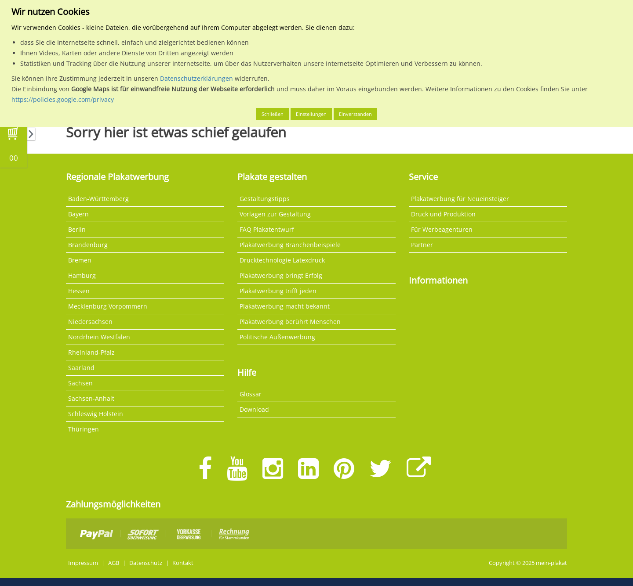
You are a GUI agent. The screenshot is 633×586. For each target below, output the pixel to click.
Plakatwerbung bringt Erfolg (281, 275)
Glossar (251, 394)
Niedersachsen (90, 321)
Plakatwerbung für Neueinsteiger (460, 198)
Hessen (79, 291)
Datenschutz (145, 563)
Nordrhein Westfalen (99, 337)
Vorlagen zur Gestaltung (275, 214)
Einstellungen (311, 114)
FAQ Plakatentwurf (267, 229)
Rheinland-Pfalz (91, 352)
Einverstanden (355, 114)
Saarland (81, 367)
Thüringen (83, 429)
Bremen (79, 260)
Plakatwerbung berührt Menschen (290, 321)
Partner (422, 245)
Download (254, 409)
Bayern (78, 214)
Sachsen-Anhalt (91, 398)
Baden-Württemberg (98, 198)
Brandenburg (88, 245)
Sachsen (80, 383)
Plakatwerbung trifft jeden (278, 291)
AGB (113, 563)
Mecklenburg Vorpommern (107, 306)
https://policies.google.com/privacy (62, 99)
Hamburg (82, 275)
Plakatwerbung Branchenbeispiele (290, 245)
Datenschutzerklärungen (196, 78)
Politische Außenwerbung (277, 337)
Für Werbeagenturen (442, 229)
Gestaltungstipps (265, 198)
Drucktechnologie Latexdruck (282, 260)
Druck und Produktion (443, 214)
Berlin (77, 229)
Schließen (273, 114)
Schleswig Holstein (95, 414)
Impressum (83, 563)
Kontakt (182, 563)
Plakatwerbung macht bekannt (285, 306)
